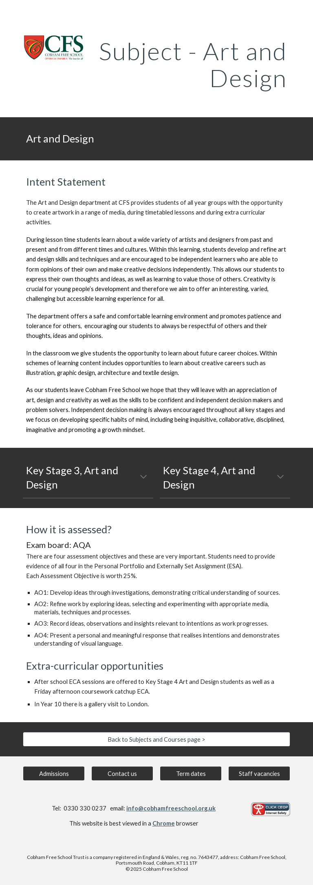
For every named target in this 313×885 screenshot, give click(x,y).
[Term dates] (190, 773)
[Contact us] (122, 773)
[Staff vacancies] (259, 773)
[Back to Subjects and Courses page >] (156, 739)
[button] (143, 477)
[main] (190, 64)
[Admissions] (53, 773)
